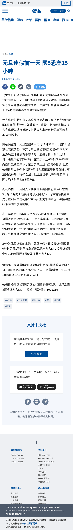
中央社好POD (44, 482)
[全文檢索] (69, 11)
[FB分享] (5, 86)
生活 (11, 54)
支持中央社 (58, 11)
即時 (20, 20)
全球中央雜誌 (44, 465)
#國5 (47, 300)
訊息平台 (42, 503)
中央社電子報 (44, 478)
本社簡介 (14, 494)
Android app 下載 (45, 458)
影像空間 (42, 500)
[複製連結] (20, 86)
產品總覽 (42, 494)
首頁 (4, 54)
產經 (56, 20)
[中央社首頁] (36, 11)
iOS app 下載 (44, 455)
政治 (29, 20)
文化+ (40, 468)
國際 (38, 20)
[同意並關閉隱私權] (71, 519)
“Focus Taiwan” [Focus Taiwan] (15, 514)
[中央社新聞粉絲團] (36, 443)
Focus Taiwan (17, 455)
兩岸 (47, 20)
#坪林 (57, 300)
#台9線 (8, 300)
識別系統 (14, 497)
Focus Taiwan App (46, 462)
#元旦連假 (22, 300)
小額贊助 (36, 354)
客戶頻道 (42, 497)
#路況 (7, 306)
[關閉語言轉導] (71, 507)
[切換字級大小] (28, 86)
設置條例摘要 (16, 503)
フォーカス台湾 (17, 458)
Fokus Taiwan (17, 462)
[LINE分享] (13, 86)
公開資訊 (14, 500)
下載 (66, 3)
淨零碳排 (42, 472)
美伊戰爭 (7, 20)
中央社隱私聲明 (30, 523)
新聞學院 (42, 475)
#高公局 (36, 300)
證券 (65, 20)
